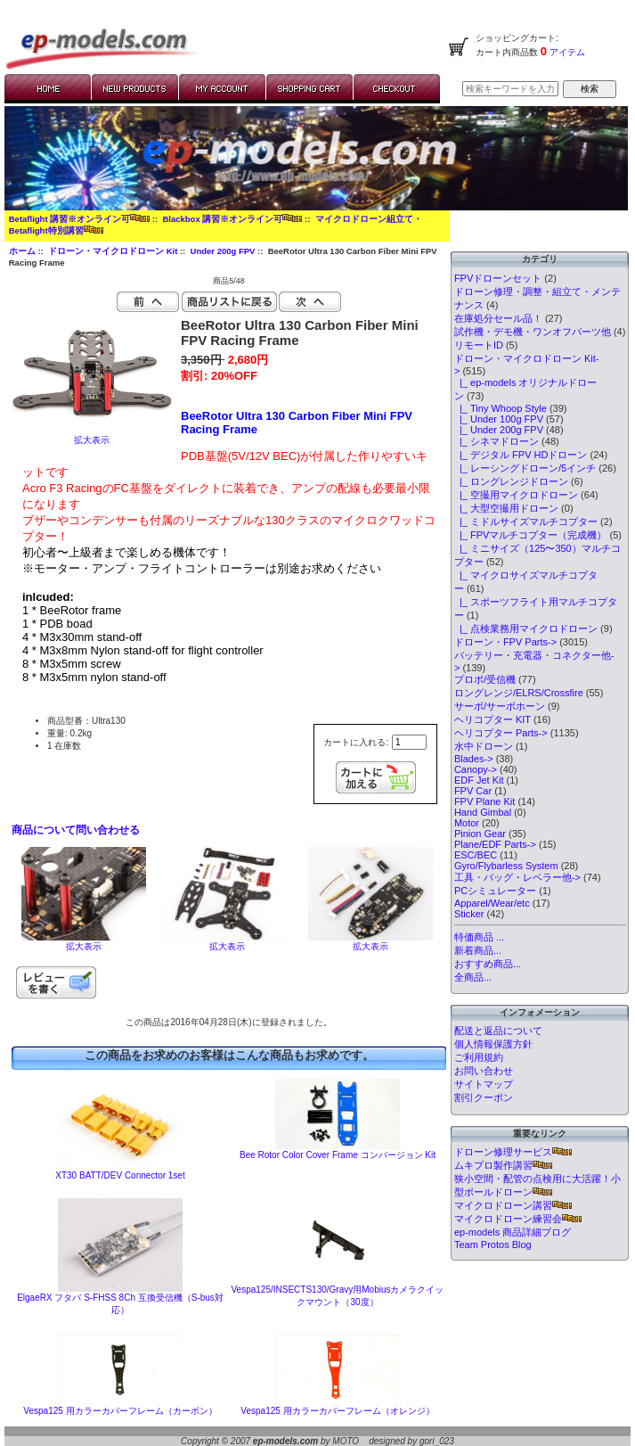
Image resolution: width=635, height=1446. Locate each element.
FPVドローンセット (497, 278)
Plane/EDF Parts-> (495, 844)
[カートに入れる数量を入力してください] (409, 742)
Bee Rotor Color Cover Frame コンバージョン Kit (338, 1155)
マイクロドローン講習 (513, 1205)
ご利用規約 (478, 1057)
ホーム (22, 251)
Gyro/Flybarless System (506, 865)
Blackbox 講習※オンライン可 (232, 219)
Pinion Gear (480, 833)
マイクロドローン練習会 (518, 1218)
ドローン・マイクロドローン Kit (112, 251)
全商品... (473, 977)
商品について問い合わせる (76, 830)
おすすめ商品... (487, 963)
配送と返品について (498, 1030)
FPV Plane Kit (484, 801)
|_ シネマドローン (496, 441)
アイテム (566, 52)
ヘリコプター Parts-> (501, 732)
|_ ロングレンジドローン (511, 481)
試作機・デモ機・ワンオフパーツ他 (532, 331)
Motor (466, 822)
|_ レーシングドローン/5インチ (525, 468)
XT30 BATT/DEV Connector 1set (119, 1175)
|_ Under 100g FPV (498, 419)
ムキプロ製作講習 (503, 1165)
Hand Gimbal (482, 812)
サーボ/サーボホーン (499, 706)
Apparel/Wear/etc (492, 903)
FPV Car (473, 790)
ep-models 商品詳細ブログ (512, 1232)
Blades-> (473, 758)
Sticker (469, 913)
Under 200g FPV (223, 251)
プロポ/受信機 (485, 679)
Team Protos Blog (493, 1244)
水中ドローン (483, 746)
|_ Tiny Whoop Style (500, 408)
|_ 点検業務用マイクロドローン (526, 628)
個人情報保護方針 (493, 1044)
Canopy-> (475, 769)
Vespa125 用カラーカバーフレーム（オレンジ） (337, 1411)
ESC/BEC (475, 855)
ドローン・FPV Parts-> (505, 642)
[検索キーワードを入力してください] (510, 88)
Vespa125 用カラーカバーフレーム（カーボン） (119, 1411)
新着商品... (477, 950)
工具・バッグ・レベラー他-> (517, 877)
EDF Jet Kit (479, 780)
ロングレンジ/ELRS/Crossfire (518, 692)
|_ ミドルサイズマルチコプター (526, 521)
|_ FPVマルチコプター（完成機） (530, 535)
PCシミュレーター (495, 890)
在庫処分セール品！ (498, 318)
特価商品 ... (479, 937)
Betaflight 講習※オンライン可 (79, 219)
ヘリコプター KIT (492, 719)
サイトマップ (483, 1084)
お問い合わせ (483, 1070)
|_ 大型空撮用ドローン (506, 508)
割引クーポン (483, 1097)
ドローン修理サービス (513, 1151)
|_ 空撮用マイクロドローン (516, 494)
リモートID (478, 345)
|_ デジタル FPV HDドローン (521, 454)
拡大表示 (83, 942)
